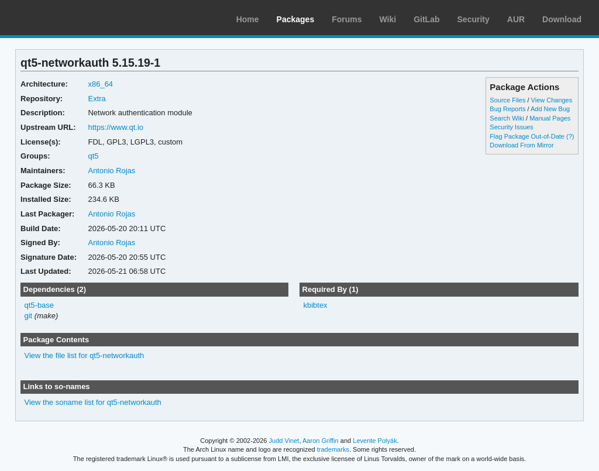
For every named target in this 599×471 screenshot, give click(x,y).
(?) (570, 136)
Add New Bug (550, 108)
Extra (96, 98)
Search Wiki (507, 118)
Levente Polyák (375, 440)
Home (247, 19)
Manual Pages (549, 118)
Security (473, 19)
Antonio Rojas (111, 170)
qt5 (93, 156)
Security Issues (511, 126)
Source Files (507, 100)
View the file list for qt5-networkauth (84, 355)
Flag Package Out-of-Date (527, 136)
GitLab (426, 19)
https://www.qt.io (115, 127)
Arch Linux (64, 17)
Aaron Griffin (320, 440)
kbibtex (315, 305)
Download (561, 19)
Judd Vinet (284, 440)
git (29, 315)
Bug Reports (507, 108)
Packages (296, 19)
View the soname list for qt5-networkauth (93, 402)
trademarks (333, 449)
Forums (347, 19)
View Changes (552, 100)
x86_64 (100, 84)
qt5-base (39, 305)
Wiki (388, 19)
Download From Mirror (521, 145)
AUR (516, 19)
